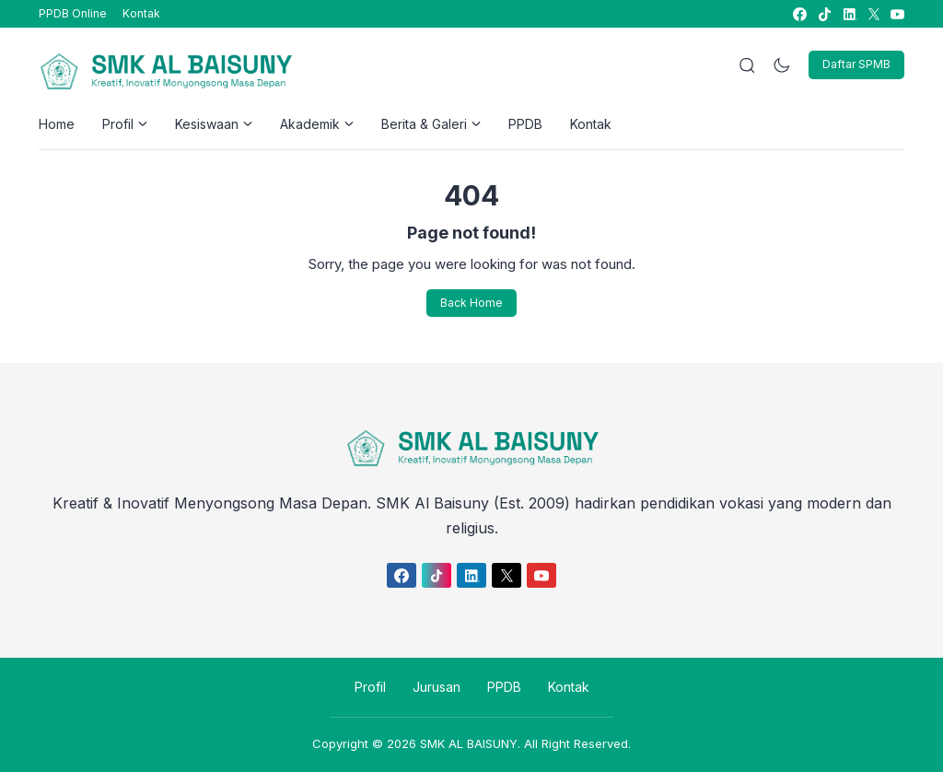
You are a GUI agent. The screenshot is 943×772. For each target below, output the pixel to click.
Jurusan (436, 687)
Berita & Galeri (431, 124)
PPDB (525, 124)
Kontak (141, 13)
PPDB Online (73, 13)
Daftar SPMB (856, 64)
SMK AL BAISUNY (469, 743)
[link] (799, 14)
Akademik (317, 124)
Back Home (471, 303)
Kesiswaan (213, 124)
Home (57, 124)
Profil (124, 124)
